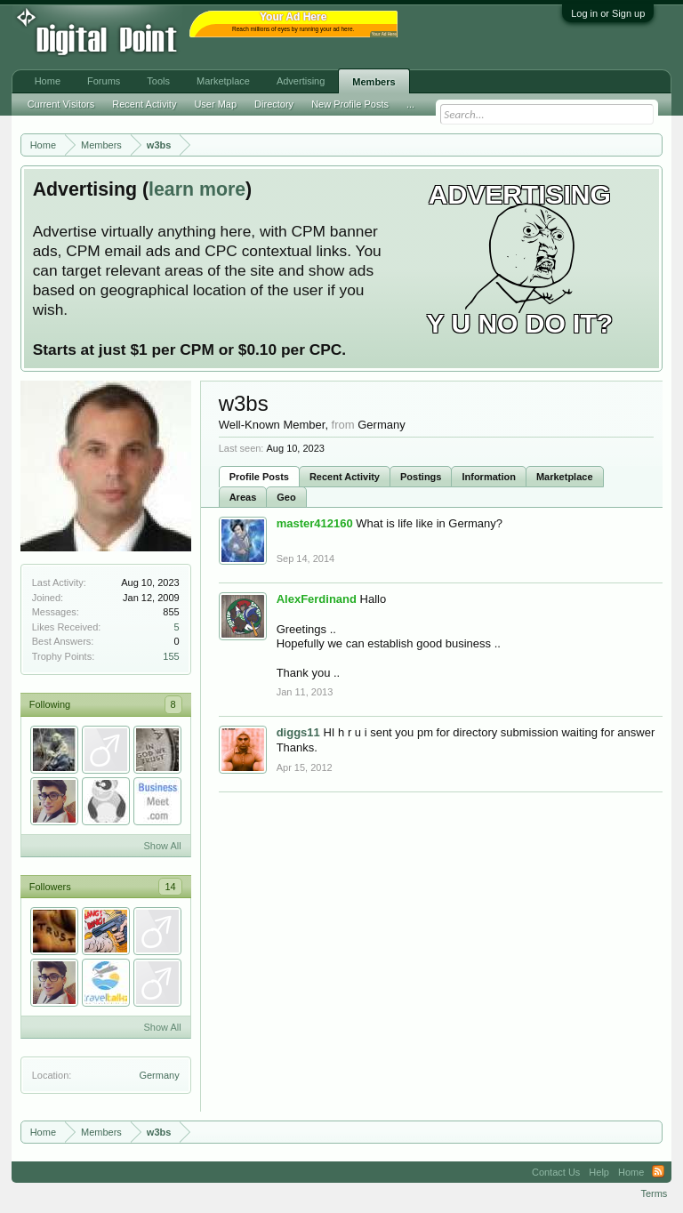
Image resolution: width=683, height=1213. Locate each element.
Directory (273, 104)
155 (171, 656)
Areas (243, 497)
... (410, 104)
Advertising (301, 81)
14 (170, 886)
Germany (159, 1075)
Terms (653, 1193)
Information (489, 476)
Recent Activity (344, 476)
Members (373, 81)
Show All (162, 845)
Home (47, 81)
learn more (197, 189)
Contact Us (556, 1172)
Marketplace (564, 476)
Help (599, 1172)
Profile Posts (259, 476)
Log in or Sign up (608, 13)
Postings (420, 476)
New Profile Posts (350, 104)
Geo (286, 497)
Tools (158, 81)
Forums (103, 81)
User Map (215, 104)
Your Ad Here (384, 34)
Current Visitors (61, 104)
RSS (658, 1172)
